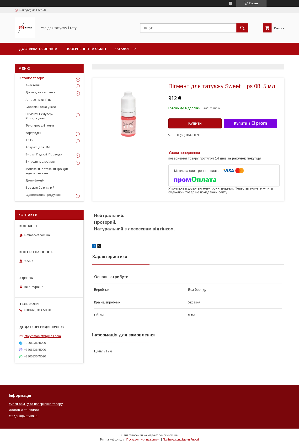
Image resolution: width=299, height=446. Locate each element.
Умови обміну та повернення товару (36, 404)
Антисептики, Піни (39, 99)
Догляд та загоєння (40, 92)
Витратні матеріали (40, 161)
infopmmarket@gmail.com (42, 336)
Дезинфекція (35, 180)
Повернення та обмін (86, 49)
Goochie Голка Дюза (41, 107)
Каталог (122, 49)
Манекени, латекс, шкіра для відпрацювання (47, 171)
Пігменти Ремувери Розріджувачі (39, 116)
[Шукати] (242, 27)
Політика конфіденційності (181, 439)
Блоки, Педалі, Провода (44, 154)
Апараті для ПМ (38, 147)
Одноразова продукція (43, 194)
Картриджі (33, 133)
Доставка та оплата (38, 49)
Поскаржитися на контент (143, 439)
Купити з (250, 123)
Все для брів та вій (40, 187)
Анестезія (33, 85)
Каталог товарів (32, 78)
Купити (195, 123)
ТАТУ (29, 140)
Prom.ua (172, 435)
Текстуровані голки (40, 125)
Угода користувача (23, 416)
